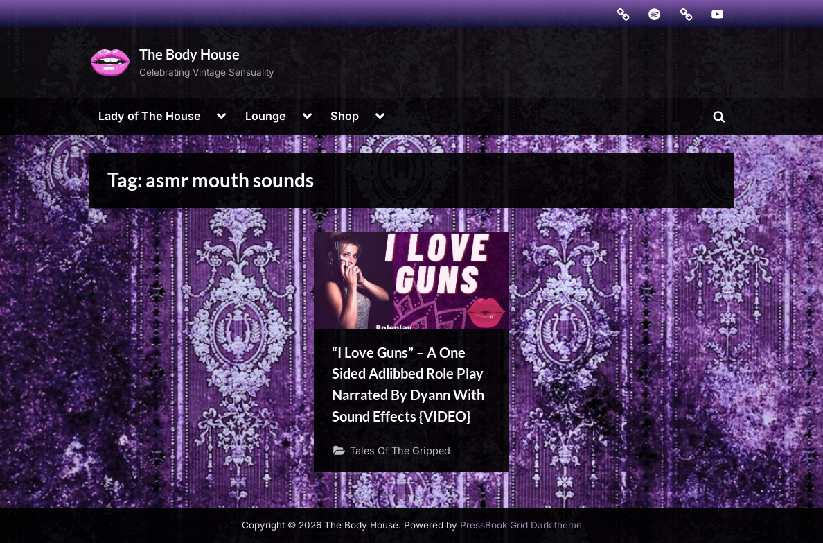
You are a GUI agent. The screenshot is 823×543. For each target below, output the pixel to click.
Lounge (265, 116)
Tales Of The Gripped (400, 450)
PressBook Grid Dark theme (521, 525)
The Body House (189, 54)
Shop (344, 116)
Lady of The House (149, 116)
